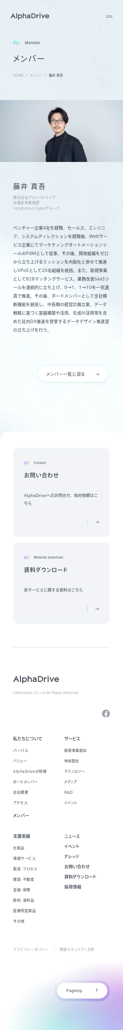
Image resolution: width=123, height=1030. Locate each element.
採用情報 (72, 887)
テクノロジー (74, 771)
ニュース (72, 836)
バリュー (20, 761)
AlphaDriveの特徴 (30, 771)
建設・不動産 (23, 879)
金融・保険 (22, 890)
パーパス (20, 750)
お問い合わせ (77, 866)
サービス (72, 739)
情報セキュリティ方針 (77, 949)
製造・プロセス (25, 869)
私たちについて (27, 739)
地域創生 (71, 761)
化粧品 (19, 848)
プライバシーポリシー (31, 949)
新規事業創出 (75, 750)
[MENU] (109, 16)
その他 (19, 921)
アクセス (20, 803)
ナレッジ (71, 856)
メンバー (21, 815)
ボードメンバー (25, 782)
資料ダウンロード (80, 877)
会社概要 (20, 792)
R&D (68, 792)
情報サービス (24, 858)
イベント (71, 803)
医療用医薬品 (24, 911)
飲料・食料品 (23, 900)
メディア (70, 782)
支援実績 (21, 836)
